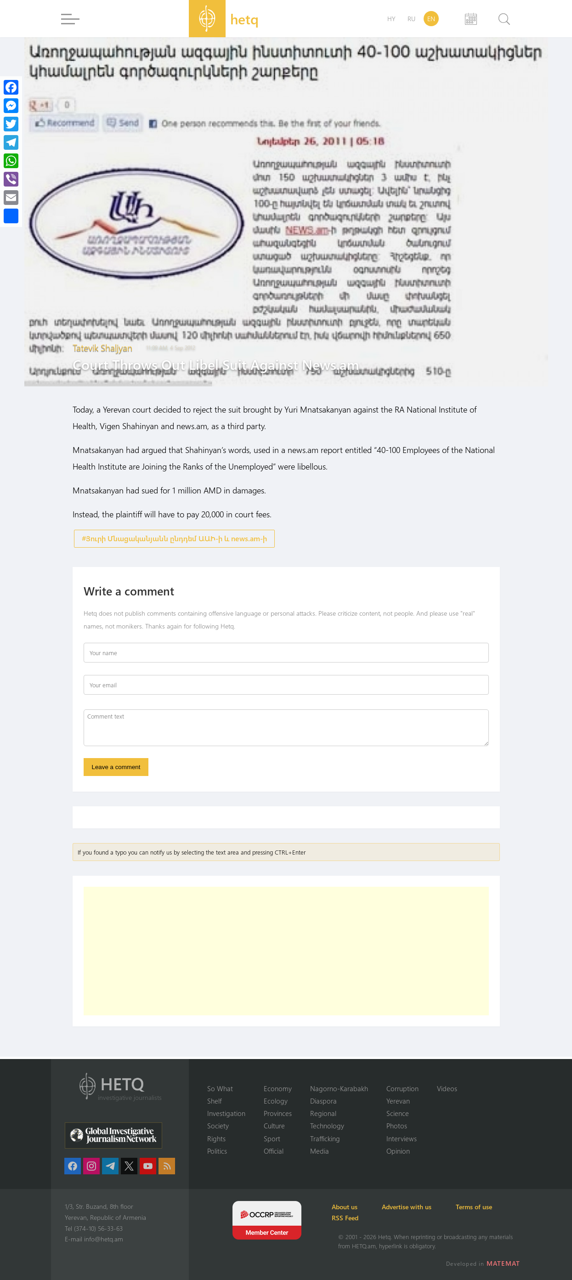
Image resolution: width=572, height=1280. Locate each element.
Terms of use (490, 1206)
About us (351, 1206)
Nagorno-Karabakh (339, 1087)
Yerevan (398, 1100)
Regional (323, 1112)
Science (397, 1112)
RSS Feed (351, 1217)
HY (391, 18)
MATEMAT (504, 1263)
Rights (216, 1138)
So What (220, 1087)
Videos (447, 1087)
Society (218, 1125)
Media (319, 1150)
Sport (272, 1138)
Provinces (278, 1112)
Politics (217, 1150)
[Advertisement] (286, 953)
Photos (396, 1125)
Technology (327, 1125)
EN (431, 18)
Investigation (226, 1112)
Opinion (398, 1150)
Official (273, 1150)
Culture (274, 1125)
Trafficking (325, 1138)
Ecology (276, 1100)
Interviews (401, 1138)
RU (411, 18)
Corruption (402, 1087)
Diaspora (323, 1100)
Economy (278, 1087)
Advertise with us (418, 1206)
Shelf (214, 1100)
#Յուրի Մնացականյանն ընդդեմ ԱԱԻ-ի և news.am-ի (174, 539)
